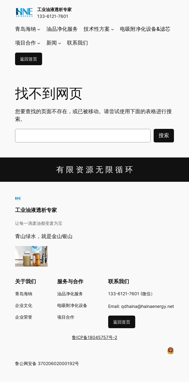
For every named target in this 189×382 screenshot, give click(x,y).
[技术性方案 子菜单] (112, 29)
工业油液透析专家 (54, 9)
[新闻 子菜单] (59, 42)
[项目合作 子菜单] (38, 42)
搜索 (164, 135)
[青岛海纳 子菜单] (38, 29)
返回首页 (28, 59)
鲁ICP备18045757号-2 (94, 337)
